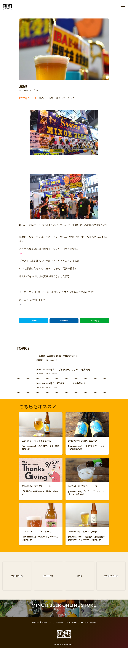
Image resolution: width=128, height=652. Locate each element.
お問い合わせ (90, 627)
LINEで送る (94, 321)
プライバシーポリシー (74, 627)
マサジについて (47, 627)
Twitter (33, 321)
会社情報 (36, 627)
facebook (64, 321)
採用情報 (59, 627)
